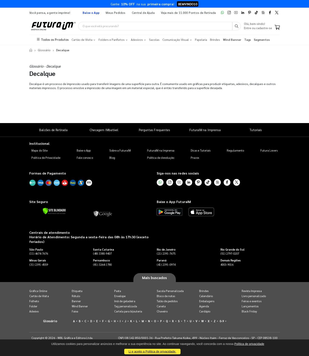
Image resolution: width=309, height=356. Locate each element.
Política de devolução (160, 157)
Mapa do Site (39, 150)
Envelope (120, 296)
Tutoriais (255, 130)
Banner (76, 301)
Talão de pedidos (167, 301)
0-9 (222, 321)
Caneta (161, 306)
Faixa (75, 311)
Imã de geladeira (124, 301)
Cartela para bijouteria (128, 311)
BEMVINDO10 (187, 4)
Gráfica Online (38, 291)
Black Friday (249, 311)
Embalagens (206, 301)
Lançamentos (250, 306)
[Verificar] (54, 211)
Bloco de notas (166, 296)
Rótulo (76, 296)
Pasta (117, 291)
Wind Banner (80, 306)
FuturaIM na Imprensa (205, 130)
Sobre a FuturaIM (120, 150)
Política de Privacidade (45, 157)
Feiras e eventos (251, 301)
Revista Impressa (252, 291)
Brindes (204, 291)
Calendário (206, 296)
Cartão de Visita (39, 296)
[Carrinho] (277, 28)
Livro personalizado (254, 296)
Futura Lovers (269, 150)
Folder (33, 306)
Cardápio (204, 311)
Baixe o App (84, 150)
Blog (112, 157)
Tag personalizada (125, 306)
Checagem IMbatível (104, 130)
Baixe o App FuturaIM (174, 201)
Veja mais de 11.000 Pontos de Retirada (188, 12)
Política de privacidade (249, 344)
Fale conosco (85, 157)
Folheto (34, 301)
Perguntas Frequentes (154, 130)
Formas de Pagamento (47, 173)
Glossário (44, 50)
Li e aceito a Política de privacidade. (152, 351)
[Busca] (236, 26)
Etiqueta (77, 291)
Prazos (195, 157)
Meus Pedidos (115, 12)
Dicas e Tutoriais (200, 150)
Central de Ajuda (143, 12)
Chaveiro (162, 311)
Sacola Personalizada (170, 291)
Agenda (204, 306)
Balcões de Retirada (53, 130)
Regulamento (235, 150)
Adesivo (34, 311)
